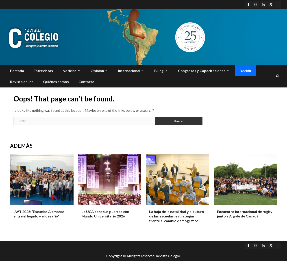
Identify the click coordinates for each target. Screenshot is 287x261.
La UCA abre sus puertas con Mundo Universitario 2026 (105, 213)
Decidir (245, 70)
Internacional (129, 70)
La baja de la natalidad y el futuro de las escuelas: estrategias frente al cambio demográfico (176, 216)
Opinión (97, 70)
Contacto (86, 81)
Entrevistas (43, 70)
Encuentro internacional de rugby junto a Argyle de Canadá (244, 213)
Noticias (69, 70)
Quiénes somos (56, 81)
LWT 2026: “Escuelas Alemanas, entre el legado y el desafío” (39, 213)
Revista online (21, 81)
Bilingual (161, 70)
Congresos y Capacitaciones (201, 70)
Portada (17, 70)
